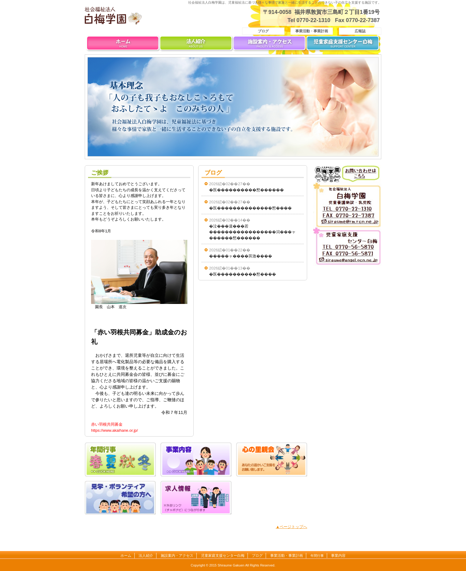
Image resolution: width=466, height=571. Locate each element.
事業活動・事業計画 (311, 31)
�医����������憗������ (246, 190)
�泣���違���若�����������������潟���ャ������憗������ (252, 232)
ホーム (122, 44)
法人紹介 (196, 44)
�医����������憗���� (242, 274)
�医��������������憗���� (250, 208)
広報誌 (360, 31)
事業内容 (338, 555)
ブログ (263, 31)
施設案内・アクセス (270, 44)
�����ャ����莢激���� (240, 256)
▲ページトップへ (291, 526)
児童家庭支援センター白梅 (343, 44)
